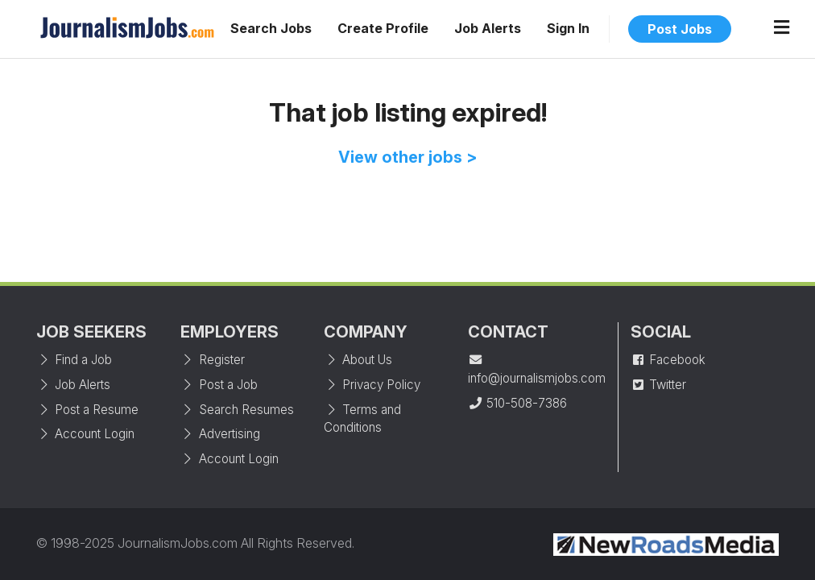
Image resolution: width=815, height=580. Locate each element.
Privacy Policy (372, 384)
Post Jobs (679, 29)
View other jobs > (408, 157)
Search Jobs (271, 28)
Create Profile (382, 28)
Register (212, 359)
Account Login (85, 433)
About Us (358, 359)
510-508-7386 (517, 403)
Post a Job (219, 384)
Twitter (658, 384)
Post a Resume (87, 409)
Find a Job (74, 359)
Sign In (568, 28)
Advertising (220, 433)
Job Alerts (487, 28)
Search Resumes (237, 409)
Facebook (668, 359)
